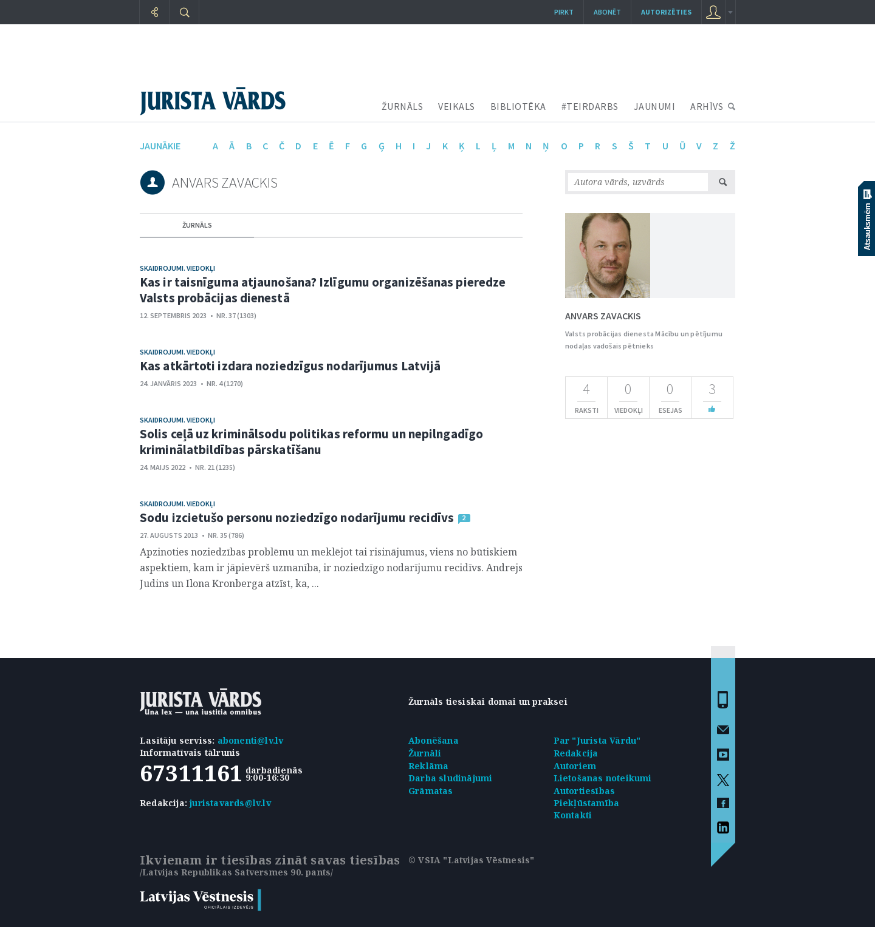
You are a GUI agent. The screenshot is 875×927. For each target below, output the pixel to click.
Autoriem (575, 766)
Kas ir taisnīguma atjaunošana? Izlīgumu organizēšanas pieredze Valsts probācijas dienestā (323, 290)
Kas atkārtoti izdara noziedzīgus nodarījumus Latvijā (290, 366)
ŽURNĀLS (403, 106)
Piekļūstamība (587, 803)
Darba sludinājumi (450, 778)
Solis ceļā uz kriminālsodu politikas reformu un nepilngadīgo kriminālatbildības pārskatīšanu (311, 442)
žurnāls (197, 224)
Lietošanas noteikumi (603, 778)
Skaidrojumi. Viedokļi (177, 268)
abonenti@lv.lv (251, 740)
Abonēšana (433, 740)
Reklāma (428, 766)
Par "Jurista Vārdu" (597, 740)
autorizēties (666, 11)
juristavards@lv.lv (230, 803)
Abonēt (607, 11)
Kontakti (573, 815)
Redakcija (576, 753)
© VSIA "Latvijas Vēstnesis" (471, 860)
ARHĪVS (706, 106)
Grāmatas (430, 790)
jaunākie (160, 146)
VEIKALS (456, 106)
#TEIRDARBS (590, 106)
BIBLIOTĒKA (518, 106)
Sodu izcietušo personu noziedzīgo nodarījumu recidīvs (297, 517)
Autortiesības (585, 790)
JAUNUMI (655, 106)
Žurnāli (424, 753)
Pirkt (564, 11)
